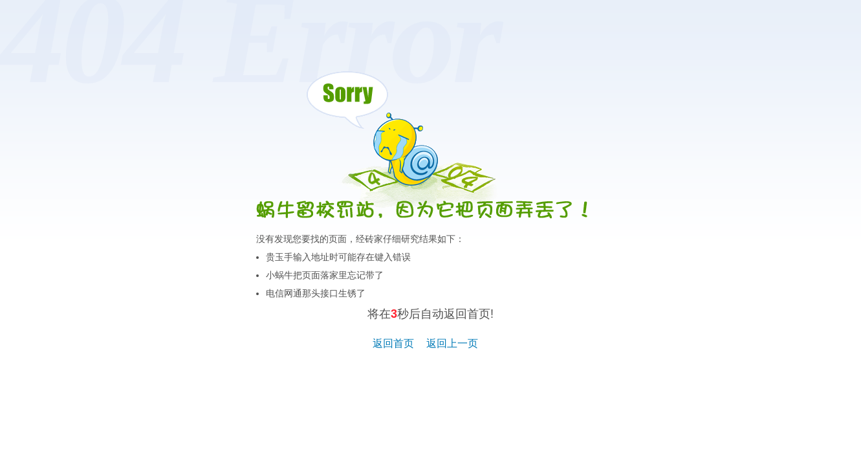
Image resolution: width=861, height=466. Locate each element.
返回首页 (393, 343)
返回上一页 (452, 343)
